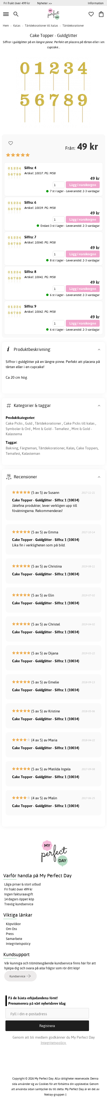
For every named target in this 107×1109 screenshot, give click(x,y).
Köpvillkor (13, 924)
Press (10, 934)
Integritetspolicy (18, 944)
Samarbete (14, 939)
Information (95, 3)
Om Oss (11, 929)
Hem (6, 25)
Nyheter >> (44, 3)
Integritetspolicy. (54, 1042)
